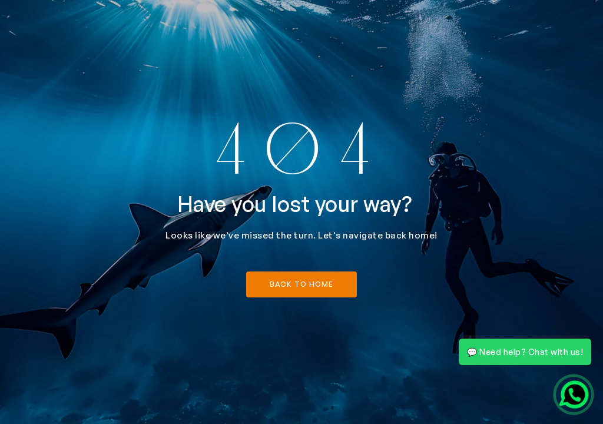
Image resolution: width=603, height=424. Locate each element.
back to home (301, 284)
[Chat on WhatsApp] (573, 394)
